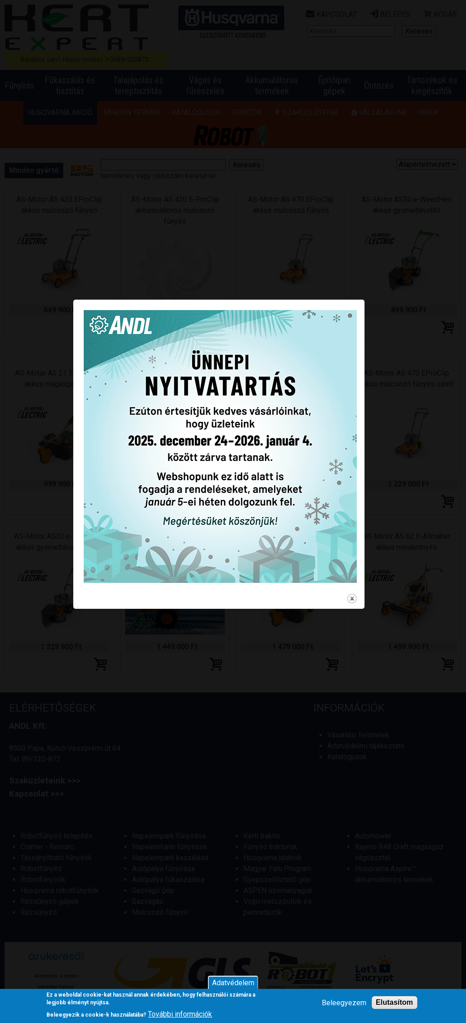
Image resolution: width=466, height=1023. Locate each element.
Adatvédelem (233, 982)
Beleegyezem (344, 1002)
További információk (180, 1014)
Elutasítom (394, 1002)
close (366, 627)
